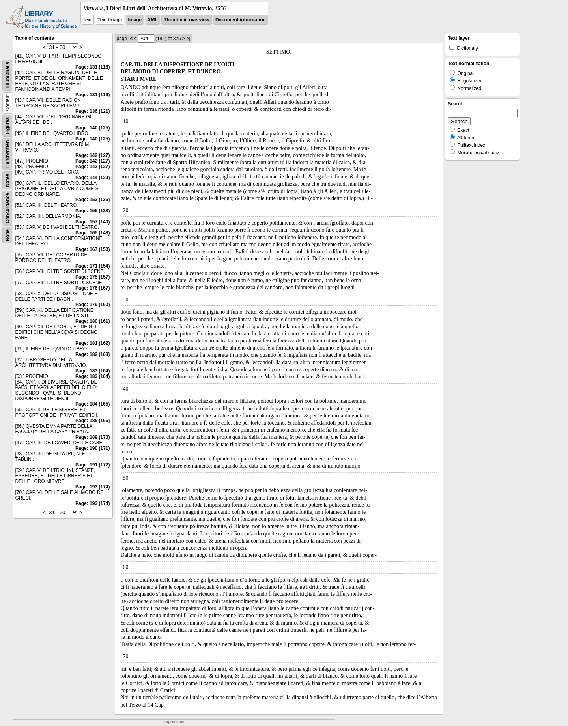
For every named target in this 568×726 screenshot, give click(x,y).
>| (188, 38)
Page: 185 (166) (92, 420)
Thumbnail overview (186, 19)
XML (153, 19)
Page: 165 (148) (92, 233)
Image (135, 19)
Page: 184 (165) (92, 404)
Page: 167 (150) (92, 249)
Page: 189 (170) (92, 437)
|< (131, 38)
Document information (240, 19)
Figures (7, 125)
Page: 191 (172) (92, 465)
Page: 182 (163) (92, 354)
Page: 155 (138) (92, 210)
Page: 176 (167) (92, 288)
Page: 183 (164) (92, 371)
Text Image (109, 19)
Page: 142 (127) (92, 155)
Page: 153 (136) (92, 199)
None (7, 235)
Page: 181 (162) (92, 343)
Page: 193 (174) (92, 487)
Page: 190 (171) (92, 448)
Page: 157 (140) (92, 222)
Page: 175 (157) (92, 277)
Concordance (7, 208)
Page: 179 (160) (92, 304)
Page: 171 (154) (92, 266)
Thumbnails (7, 75)
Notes (7, 180)
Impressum (173, 722)
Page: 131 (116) (92, 67)
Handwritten (7, 154)
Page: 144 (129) (92, 177)
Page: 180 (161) (92, 321)
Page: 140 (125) (92, 128)
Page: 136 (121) (92, 111)
